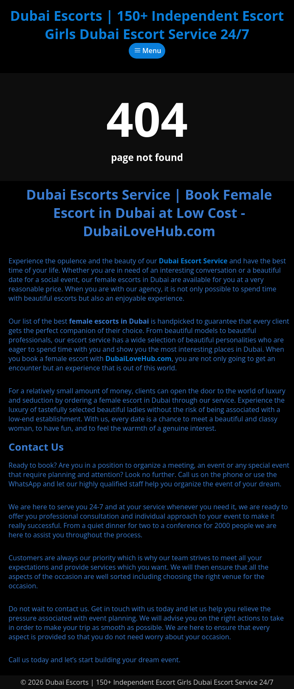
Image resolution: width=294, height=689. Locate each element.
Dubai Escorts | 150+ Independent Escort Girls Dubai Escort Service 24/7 (147, 24)
